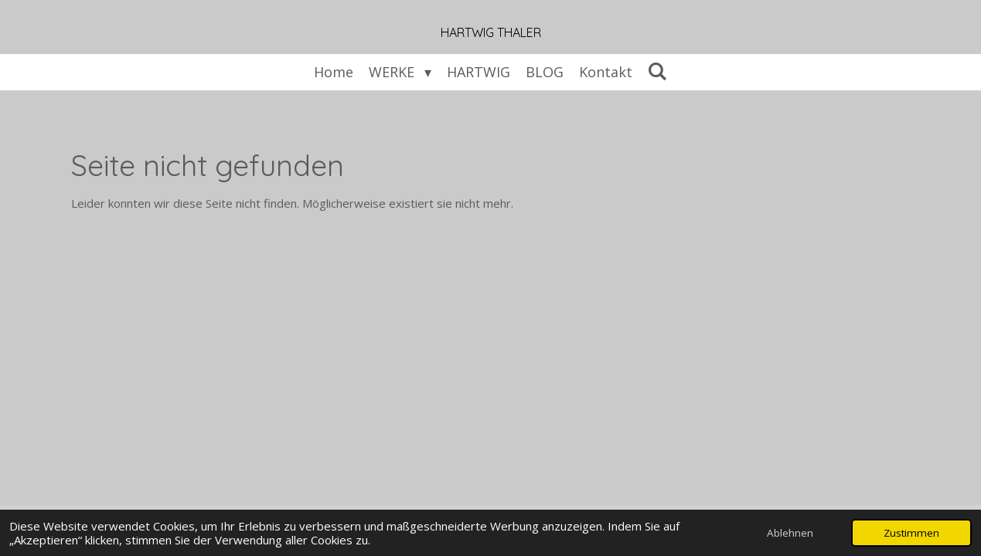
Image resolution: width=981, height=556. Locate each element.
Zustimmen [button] (911, 533)
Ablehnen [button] (790, 533)
